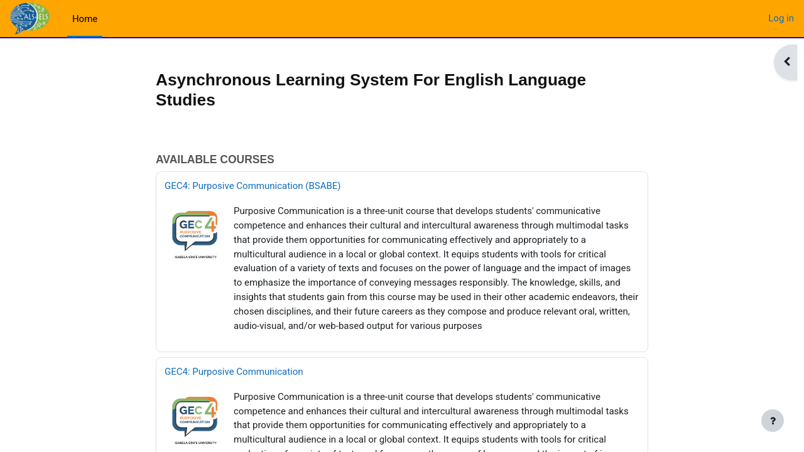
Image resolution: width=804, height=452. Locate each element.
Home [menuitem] (84, 18)
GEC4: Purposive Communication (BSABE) (253, 187)
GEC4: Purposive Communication (234, 371)
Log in (781, 18)
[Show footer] (772, 420)
